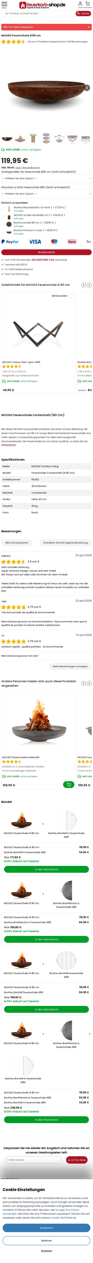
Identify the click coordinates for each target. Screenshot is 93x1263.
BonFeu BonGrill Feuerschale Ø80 (66, 975)
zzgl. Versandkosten (28, 167)
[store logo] (42, 5)
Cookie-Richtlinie (61, 1218)
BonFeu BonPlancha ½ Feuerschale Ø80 (66, 905)
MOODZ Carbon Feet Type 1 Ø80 (21, 362)
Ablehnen (46, 1240)
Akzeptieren (46, 1228)
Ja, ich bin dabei (77, 1160)
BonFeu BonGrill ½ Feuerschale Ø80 (66, 835)
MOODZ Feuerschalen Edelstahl (20, 757)
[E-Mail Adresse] (33, 1160)
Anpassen (46, 1250)
